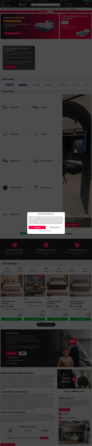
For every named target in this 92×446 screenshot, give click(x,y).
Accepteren (37, 227)
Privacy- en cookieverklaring (45, 230)
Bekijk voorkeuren (55, 227)
